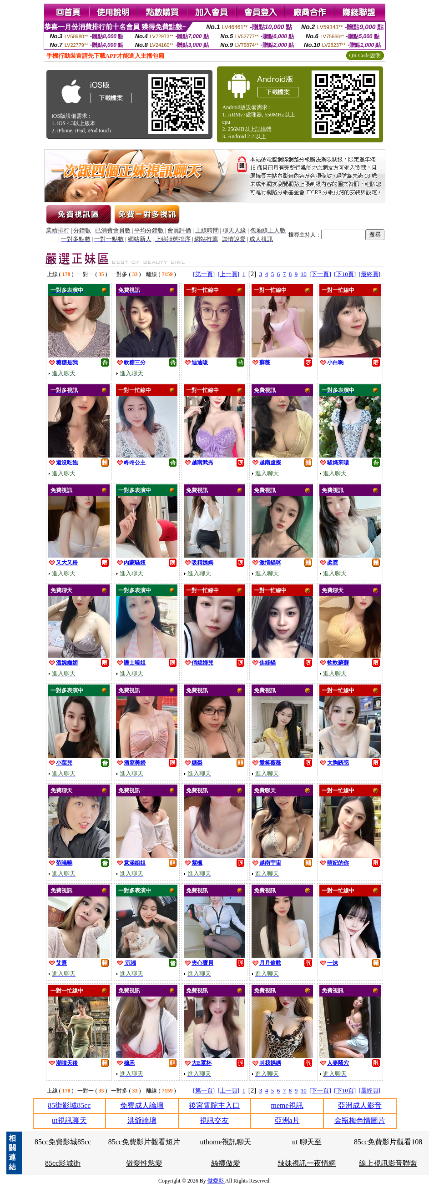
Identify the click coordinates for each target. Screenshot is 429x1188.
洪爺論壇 (141, 1120)
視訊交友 (214, 1120)
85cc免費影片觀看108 (388, 1142)
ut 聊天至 (306, 1142)
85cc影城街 (63, 1163)
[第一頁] (204, 274)
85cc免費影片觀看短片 (144, 1142)
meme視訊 (287, 1105)
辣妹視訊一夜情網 (307, 1163)
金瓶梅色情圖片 (359, 1120)
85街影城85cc (69, 1105)
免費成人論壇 (142, 1105)
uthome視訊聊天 (225, 1142)
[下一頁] (320, 274)
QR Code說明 (365, 55)
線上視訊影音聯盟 (388, 1163)
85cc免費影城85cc (63, 1142)
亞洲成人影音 (360, 1105)
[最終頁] (370, 274)
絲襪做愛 (225, 1163)
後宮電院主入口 (214, 1105)
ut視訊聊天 (69, 1120)
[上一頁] (228, 274)
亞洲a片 (287, 1120)
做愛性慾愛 (144, 1163)
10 (304, 274)
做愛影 (216, 1181)
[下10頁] (345, 274)
